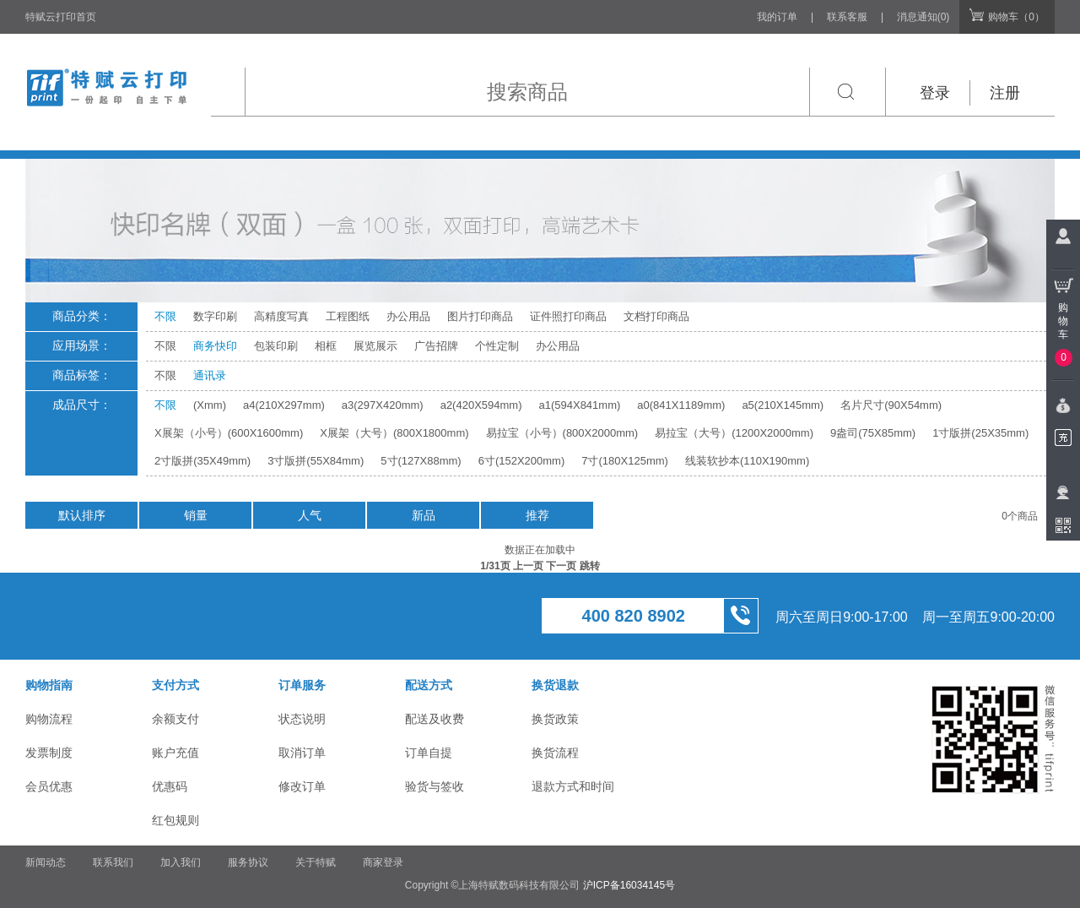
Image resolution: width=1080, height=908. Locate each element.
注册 (1005, 92)
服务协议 (248, 862)
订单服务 (302, 685)
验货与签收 (434, 786)
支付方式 (175, 685)
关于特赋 (315, 862)
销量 (196, 515)
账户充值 (175, 752)
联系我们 (113, 862)
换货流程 (555, 752)
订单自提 (428, 752)
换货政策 (555, 719)
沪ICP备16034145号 (629, 885)
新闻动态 (45, 862)
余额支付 (175, 719)
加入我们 (180, 862)
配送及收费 (434, 719)
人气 (309, 515)
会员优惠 (49, 786)
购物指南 (49, 685)
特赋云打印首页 (60, 17)
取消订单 (302, 752)
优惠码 (169, 786)
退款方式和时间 (573, 786)
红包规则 (175, 820)
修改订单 (302, 786)
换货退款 (555, 685)
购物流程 (49, 719)
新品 (423, 515)
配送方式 (428, 685)
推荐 (537, 515)
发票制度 (49, 752)
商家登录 (383, 862)
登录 (935, 92)
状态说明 (302, 719)
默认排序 (81, 515)
